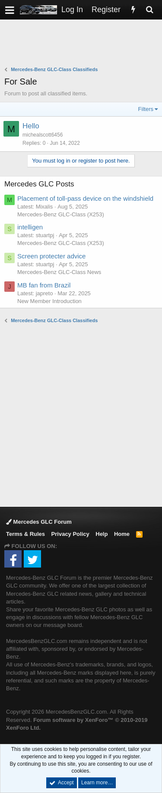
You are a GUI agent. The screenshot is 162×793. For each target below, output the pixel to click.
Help (101, 534)
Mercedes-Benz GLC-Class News (59, 272)
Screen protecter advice (51, 256)
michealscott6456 (42, 135)
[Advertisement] (83, 44)
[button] (10, 10)
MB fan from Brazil (43, 285)
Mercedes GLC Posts (39, 184)
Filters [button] (145, 109)
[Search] (149, 10)
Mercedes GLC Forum (39, 522)
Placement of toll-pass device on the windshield (85, 198)
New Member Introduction (49, 301)
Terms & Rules (25, 534)
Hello (30, 126)
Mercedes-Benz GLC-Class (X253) (60, 214)
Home (122, 534)
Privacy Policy (70, 534)
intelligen (30, 227)
